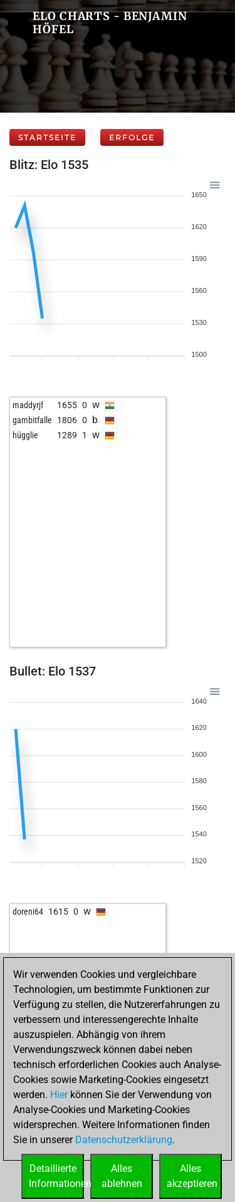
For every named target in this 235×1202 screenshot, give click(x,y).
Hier (59, 1095)
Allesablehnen (122, 1176)
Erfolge (132, 137)
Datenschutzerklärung (123, 1140)
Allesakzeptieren (192, 1176)
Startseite (47, 137)
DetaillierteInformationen (56, 1176)
